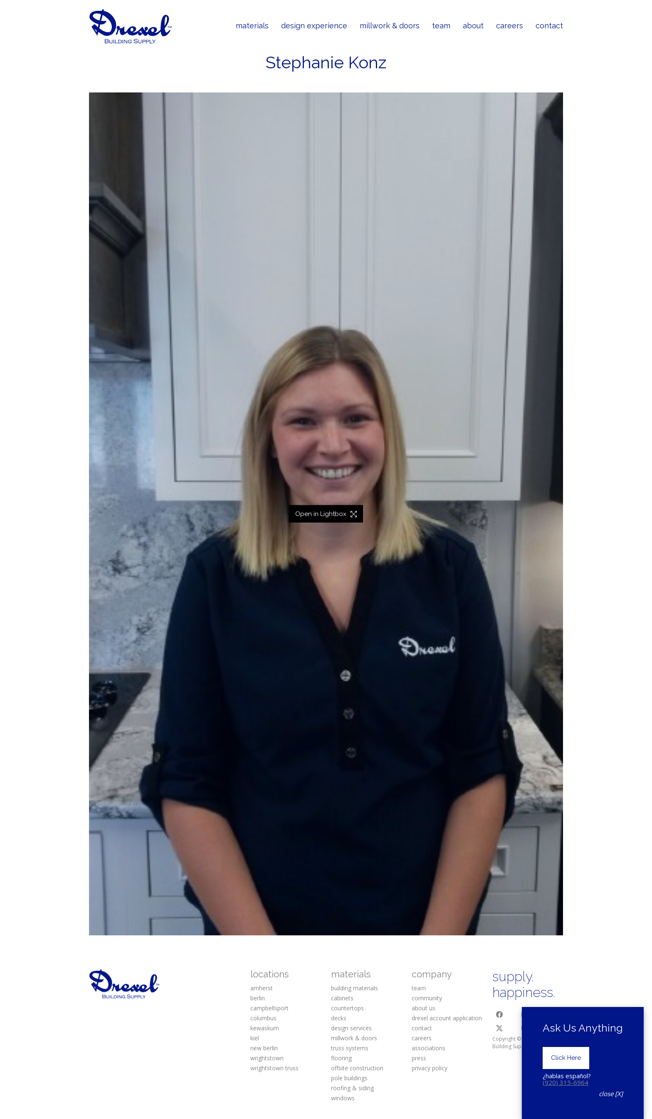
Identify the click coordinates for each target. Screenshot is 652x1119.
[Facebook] (499, 1014)
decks (338, 1018)
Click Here (566, 1061)
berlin (257, 998)
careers (422, 1038)
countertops (347, 1008)
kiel (254, 1038)
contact (422, 1028)
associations (428, 1048)
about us (423, 1008)
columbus (263, 1018)
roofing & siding (352, 1088)
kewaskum (264, 1028)
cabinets (342, 998)
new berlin (264, 1048)
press (419, 1058)
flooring (341, 1058)
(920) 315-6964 (565, 1085)
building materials (354, 988)
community (427, 998)
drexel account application (447, 1018)
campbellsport (269, 1008)
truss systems (349, 1048)
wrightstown (267, 1058)
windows (343, 1098)
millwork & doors (354, 1038)
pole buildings (349, 1078)
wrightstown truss (274, 1068)
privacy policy (429, 1068)
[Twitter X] (499, 1028)
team (419, 988)
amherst (261, 988)
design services (351, 1028)
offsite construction (357, 1068)
